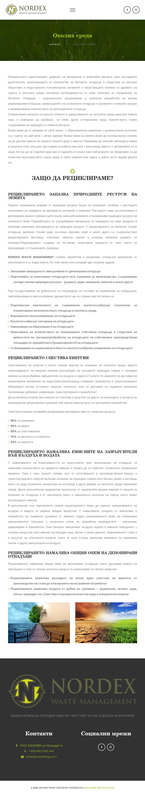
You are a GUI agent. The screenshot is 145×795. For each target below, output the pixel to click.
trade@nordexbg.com (41, 757)
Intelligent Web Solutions (99, 787)
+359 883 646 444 (41, 751)
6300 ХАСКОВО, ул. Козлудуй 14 (41, 746)
